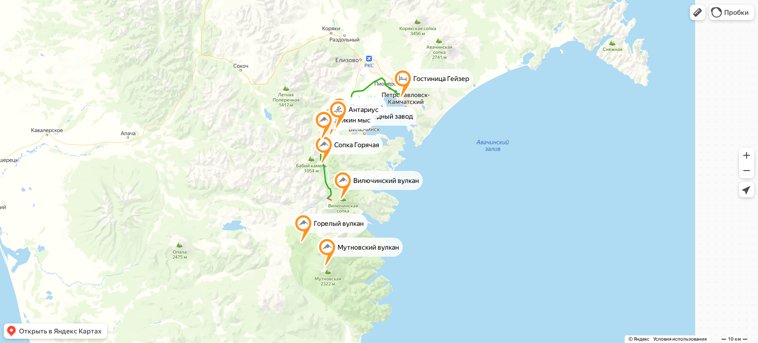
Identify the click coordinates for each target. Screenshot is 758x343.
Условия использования (680, 339)
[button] (697, 12)
